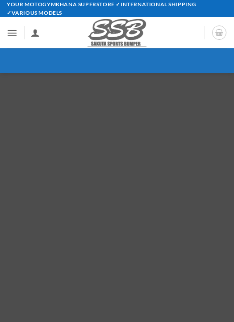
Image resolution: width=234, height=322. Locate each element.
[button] (12, 33)
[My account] (35, 32)
